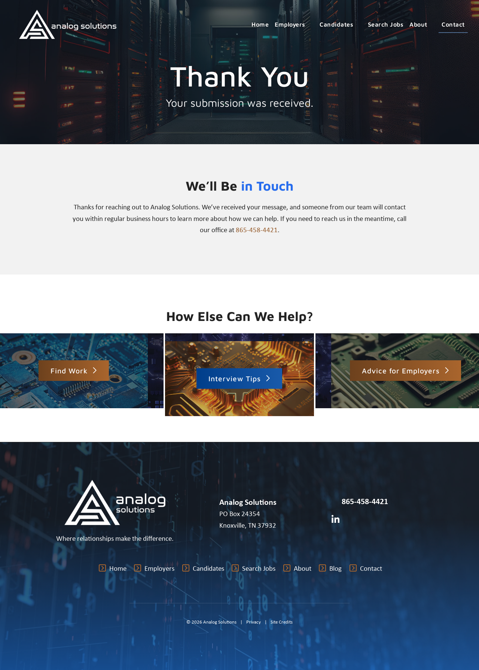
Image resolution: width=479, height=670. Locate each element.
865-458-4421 (257, 229)
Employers (294, 24)
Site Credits (282, 622)
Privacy (253, 622)
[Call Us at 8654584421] (334, 501)
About (422, 24)
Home (260, 24)
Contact (453, 24)
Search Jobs (386, 24)
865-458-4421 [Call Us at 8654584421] (365, 501)
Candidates (341, 24)
